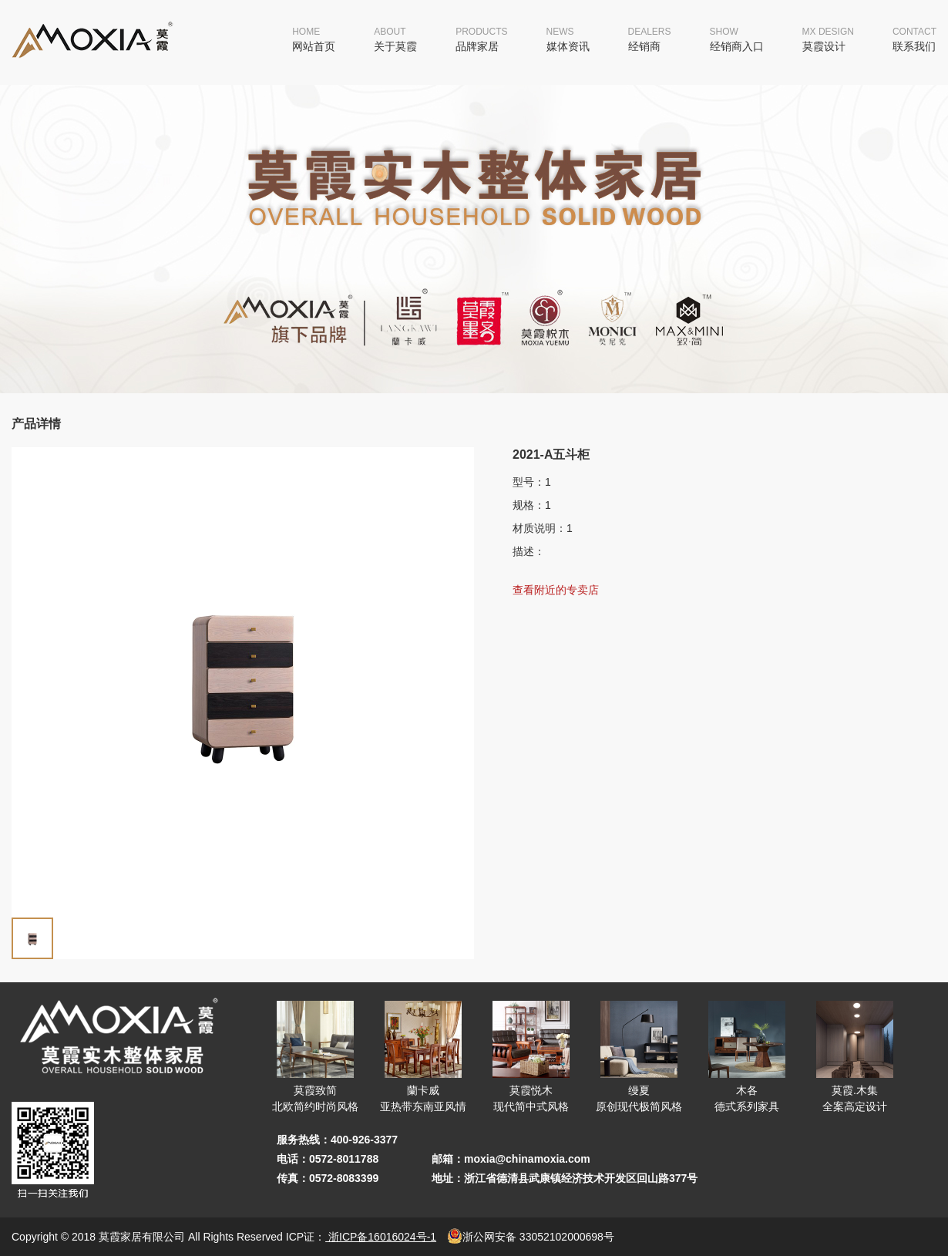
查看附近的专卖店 (556, 590)
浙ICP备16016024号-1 (380, 1237)
